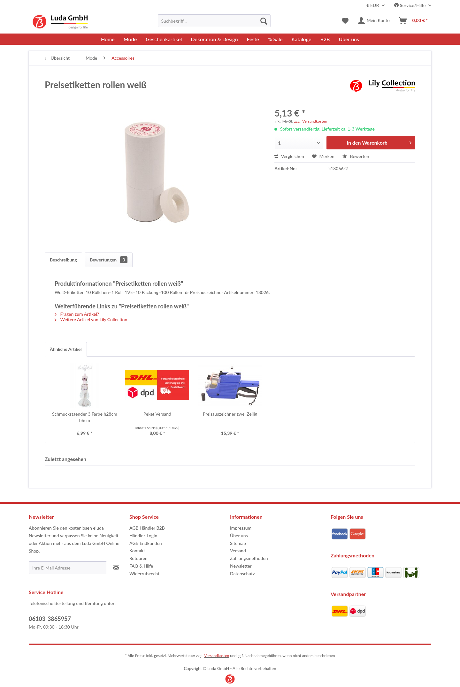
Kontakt (137, 550)
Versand (238, 550)
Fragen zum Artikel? (77, 314)
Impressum (240, 528)
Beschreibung (63, 259)
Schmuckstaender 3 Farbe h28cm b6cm (84, 417)
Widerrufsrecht (144, 573)
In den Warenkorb (379, 142)
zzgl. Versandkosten (310, 121)
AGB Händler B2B (147, 528)
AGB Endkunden (145, 543)
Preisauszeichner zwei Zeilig (230, 414)
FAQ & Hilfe (141, 566)
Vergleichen (289, 156)
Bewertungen (108, 259)
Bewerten (355, 156)
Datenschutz (242, 573)
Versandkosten (216, 655)
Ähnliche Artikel (66, 349)
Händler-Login (143, 535)
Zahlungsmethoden (249, 558)
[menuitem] (214, 20)
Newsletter (241, 566)
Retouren (138, 558)
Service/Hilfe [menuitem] (410, 5)
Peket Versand (157, 414)
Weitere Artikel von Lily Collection (91, 319)
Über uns (239, 535)
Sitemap (238, 543)
